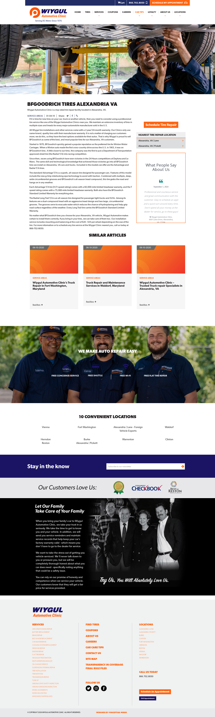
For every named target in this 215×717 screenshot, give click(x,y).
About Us (165, 12)
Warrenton (128, 439)
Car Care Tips (95, 647)
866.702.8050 (138, 2)
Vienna (46, 427)
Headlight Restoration (41, 658)
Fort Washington (87, 427)
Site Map (91, 658)
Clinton (169, 439)
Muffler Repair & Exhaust (42, 661)
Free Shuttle (95, 375)
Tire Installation (39, 670)
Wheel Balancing (39, 693)
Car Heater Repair (39, 642)
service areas (35, 116)
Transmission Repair (40, 677)
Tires (87, 12)
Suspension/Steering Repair (43, 667)
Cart (121, 2)
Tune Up (35, 680)
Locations (180, 12)
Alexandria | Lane (146, 629)
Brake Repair (37, 635)
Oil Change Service (40, 664)
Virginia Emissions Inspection (44, 687)
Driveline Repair (38, 648)
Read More (38, 305)
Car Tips (139, 12)
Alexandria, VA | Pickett (149, 146)
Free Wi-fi (125, 375)
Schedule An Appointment (155, 691)
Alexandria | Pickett (87, 442)
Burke (87, 439)
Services (99, 12)
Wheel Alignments (40, 690)
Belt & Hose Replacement (42, 638)
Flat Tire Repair (38, 654)
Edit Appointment (147, 698)
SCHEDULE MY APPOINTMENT (170, 2)
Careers (126, 12)
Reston (46, 442)
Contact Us (93, 653)
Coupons (113, 12)
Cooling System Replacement (44, 645)
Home (78, 12)
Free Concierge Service (65, 375)
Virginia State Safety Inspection (45, 683)
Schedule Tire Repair (161, 125)
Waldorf (169, 427)
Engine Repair (37, 651)
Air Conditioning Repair (42, 629)
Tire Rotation (37, 674)
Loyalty (152, 12)
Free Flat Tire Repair (155, 375)
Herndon (46, 439)
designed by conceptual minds (111, 712)
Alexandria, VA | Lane (148, 140)
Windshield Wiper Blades (42, 696)
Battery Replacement (41, 632)
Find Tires (92, 624)
